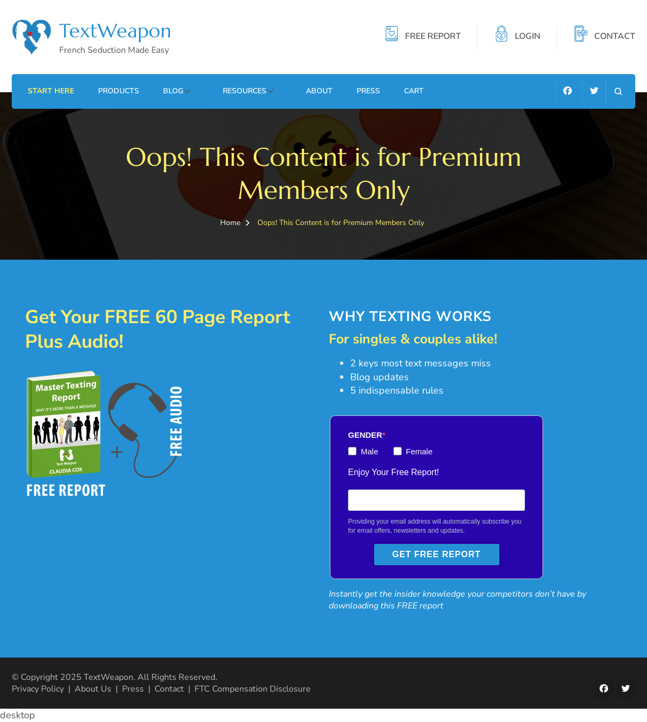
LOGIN (527, 37)
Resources (244, 91)
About (319, 91)
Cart (414, 91)
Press (368, 91)
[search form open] (618, 91)
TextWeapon (115, 31)
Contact (169, 689)
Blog (173, 91)
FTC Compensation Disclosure (253, 689)
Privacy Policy (38, 689)
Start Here (51, 91)
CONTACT (614, 37)
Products (118, 91)
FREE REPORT (433, 37)
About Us (93, 689)
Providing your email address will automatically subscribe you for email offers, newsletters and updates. (434, 526)
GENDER (365, 434)
